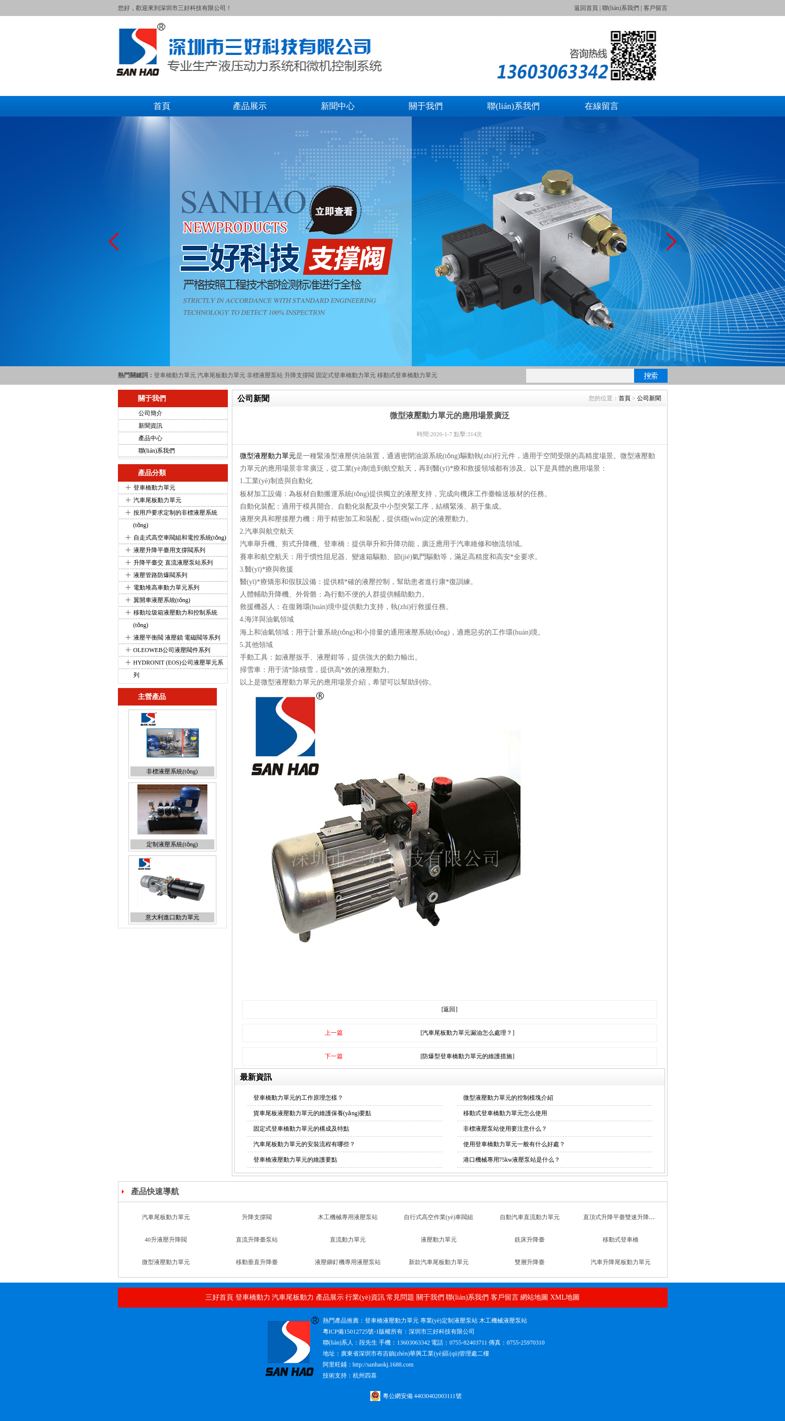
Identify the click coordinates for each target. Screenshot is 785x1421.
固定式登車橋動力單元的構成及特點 (301, 1128)
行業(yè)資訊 (365, 1297)
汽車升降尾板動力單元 (621, 1262)
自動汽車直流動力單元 (530, 1217)
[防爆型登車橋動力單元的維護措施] (468, 1056)
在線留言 (602, 106)
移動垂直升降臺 (257, 1262)
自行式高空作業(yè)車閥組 (438, 1217)
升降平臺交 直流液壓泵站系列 (173, 562)
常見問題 (400, 1297)
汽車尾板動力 (293, 1297)
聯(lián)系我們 (620, 7)
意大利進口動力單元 (172, 917)
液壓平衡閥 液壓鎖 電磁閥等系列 (176, 637)
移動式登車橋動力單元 (407, 375)
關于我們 (426, 106)
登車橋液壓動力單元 (392, 1320)
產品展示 (250, 106)
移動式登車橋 (621, 1239)
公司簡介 (150, 413)
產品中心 (150, 438)
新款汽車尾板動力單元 (439, 1262)
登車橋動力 (252, 1297)
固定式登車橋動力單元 (346, 375)
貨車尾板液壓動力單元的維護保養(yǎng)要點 (312, 1113)
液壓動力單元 (439, 1239)
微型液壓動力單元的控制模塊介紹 (508, 1097)
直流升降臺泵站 (257, 1239)
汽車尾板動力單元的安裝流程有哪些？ (304, 1144)
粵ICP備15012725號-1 (351, 1331)
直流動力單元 (348, 1239)
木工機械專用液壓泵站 (348, 1217)
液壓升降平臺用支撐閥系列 (169, 550)
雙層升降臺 (530, 1262)
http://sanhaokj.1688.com (383, 1364)
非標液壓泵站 (265, 375)
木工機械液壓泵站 (503, 1320)
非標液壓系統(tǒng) (171, 771)
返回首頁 (586, 7)
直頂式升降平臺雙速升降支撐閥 (625, 1217)
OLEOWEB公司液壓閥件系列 (172, 650)
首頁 (161, 106)
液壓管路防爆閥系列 (160, 575)
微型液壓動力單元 (268, 456)
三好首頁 (219, 1297)
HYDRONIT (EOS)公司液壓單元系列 (178, 669)
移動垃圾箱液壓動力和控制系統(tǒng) (175, 619)
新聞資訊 (150, 425)
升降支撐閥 (299, 375)
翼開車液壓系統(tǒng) (161, 600)
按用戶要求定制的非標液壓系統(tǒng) (175, 519)
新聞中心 (338, 106)
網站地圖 (534, 1297)
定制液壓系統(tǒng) (171, 844)
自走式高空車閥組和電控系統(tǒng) (179, 537)
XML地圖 (565, 1297)
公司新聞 (649, 398)
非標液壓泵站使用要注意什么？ (505, 1128)
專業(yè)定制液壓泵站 (449, 1320)
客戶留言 (656, 7)
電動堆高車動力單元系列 (166, 587)
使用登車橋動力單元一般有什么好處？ (514, 1144)
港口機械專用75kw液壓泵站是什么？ (512, 1159)
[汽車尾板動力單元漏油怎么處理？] (468, 1032)
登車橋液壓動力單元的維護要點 (295, 1159)
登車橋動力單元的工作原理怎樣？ (298, 1097)
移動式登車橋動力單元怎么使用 (505, 1113)
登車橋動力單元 (175, 375)
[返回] (450, 1009)
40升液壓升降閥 (166, 1239)
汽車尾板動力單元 (221, 375)
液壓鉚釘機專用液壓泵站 (348, 1262)
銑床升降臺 (530, 1239)
